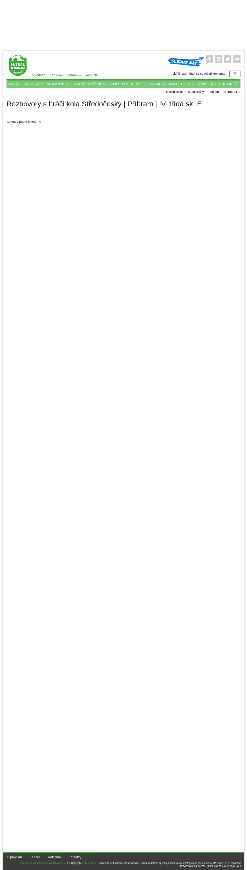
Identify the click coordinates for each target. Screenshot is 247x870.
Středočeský (196, 92)
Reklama (54, 857)
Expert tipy (131, 84)
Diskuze (75, 75)
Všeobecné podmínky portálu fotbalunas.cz (44, 863)
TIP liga (56, 75)
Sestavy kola (154, 84)
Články (39, 75)
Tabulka (78, 84)
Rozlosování (33, 84)
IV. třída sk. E (231, 92)
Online (92, 75)
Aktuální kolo (57, 84)
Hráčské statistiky (103, 84)
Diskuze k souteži (224, 84)
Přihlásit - (199, 73)
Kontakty (75, 857)
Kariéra (35, 857)
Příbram (213, 92)
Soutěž (14, 84)
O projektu (14, 857)
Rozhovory (197, 84)
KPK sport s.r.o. (90, 863)
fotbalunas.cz (174, 92)
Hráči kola (176, 84)
